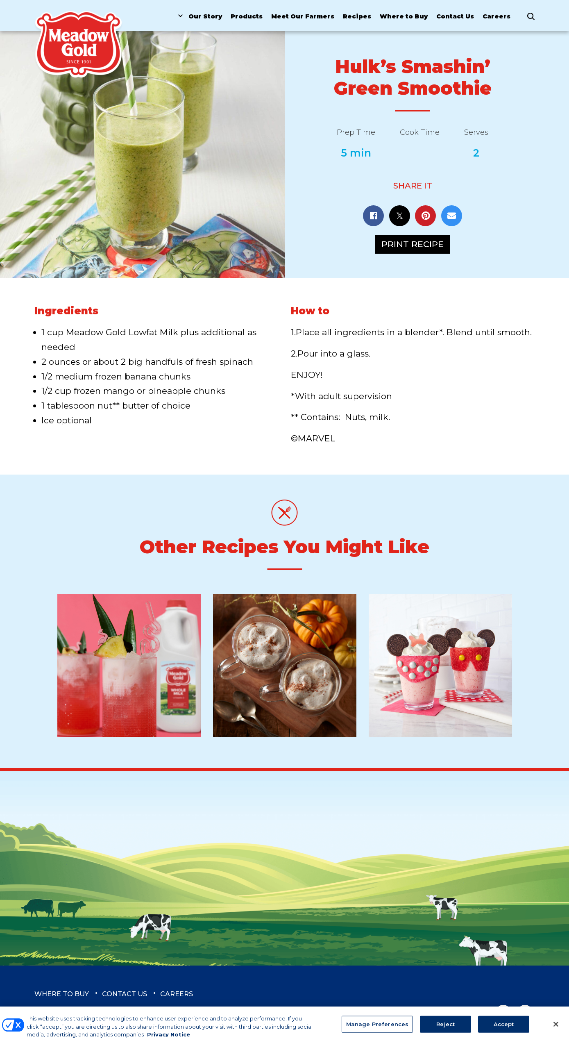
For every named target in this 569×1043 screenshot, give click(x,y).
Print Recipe (412, 244)
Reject (445, 1028)
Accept (504, 1028)
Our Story (205, 16)
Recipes (357, 16)
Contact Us (455, 16)
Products (247, 16)
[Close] (556, 1028)
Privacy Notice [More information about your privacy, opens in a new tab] (168, 1038)
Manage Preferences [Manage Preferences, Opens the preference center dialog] (377, 1028)
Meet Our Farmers (302, 16)
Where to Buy (404, 16)
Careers (496, 16)
